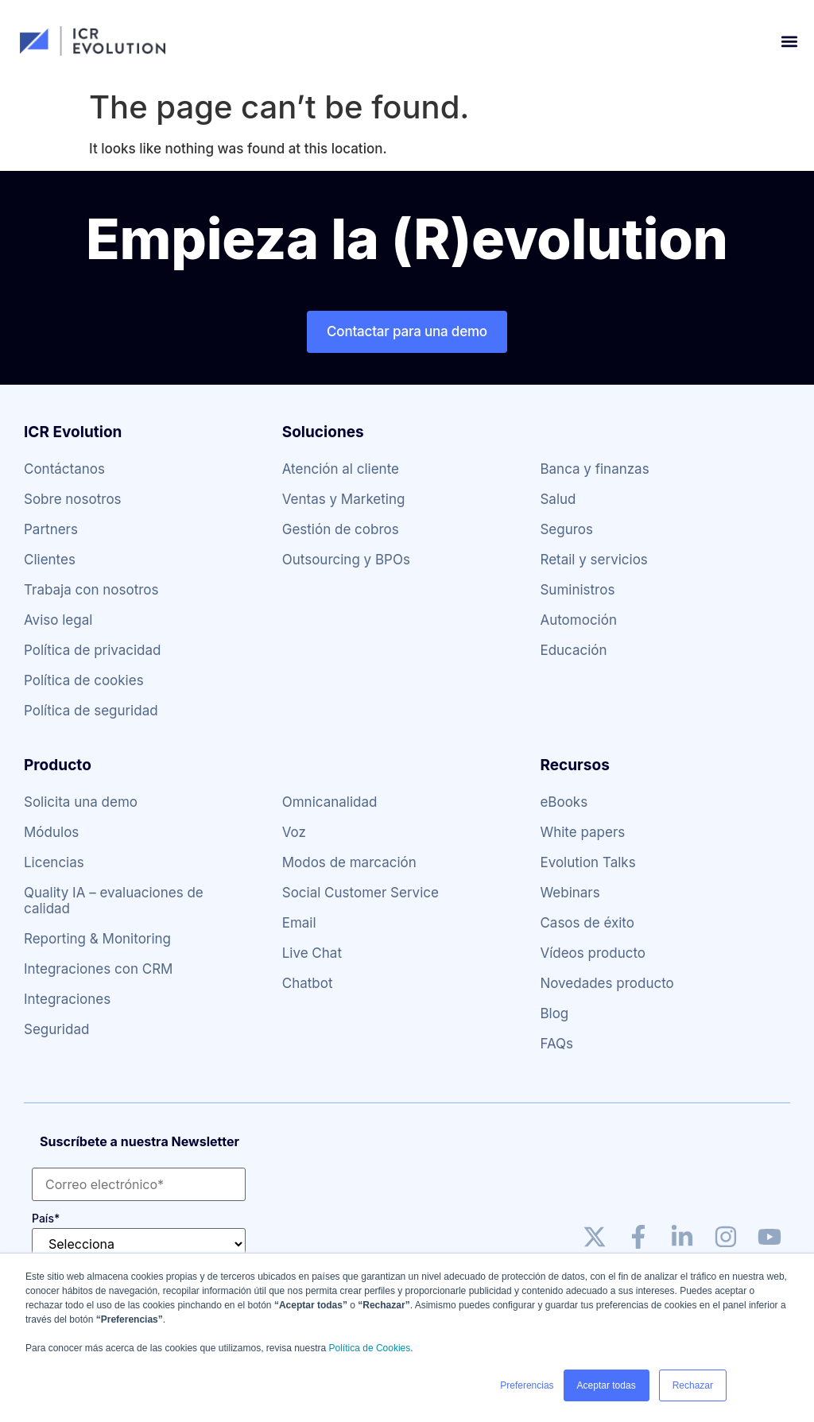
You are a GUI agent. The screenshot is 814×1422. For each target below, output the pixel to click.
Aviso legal (58, 620)
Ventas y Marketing (343, 499)
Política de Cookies (370, 1348)
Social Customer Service (360, 893)
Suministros (577, 590)
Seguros (566, 529)
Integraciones (67, 999)
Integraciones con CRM (98, 969)
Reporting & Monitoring (97, 939)
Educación (573, 650)
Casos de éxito (587, 923)
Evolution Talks (587, 862)
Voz (294, 832)
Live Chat (312, 953)
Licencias (54, 862)
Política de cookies (84, 680)
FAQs (556, 1044)
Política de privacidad (92, 650)
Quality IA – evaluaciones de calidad (114, 900)
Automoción (578, 620)
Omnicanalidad (330, 802)
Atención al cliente (340, 469)
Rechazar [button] (693, 1385)
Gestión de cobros (340, 529)
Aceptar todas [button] (606, 1385)
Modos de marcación (349, 862)
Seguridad (56, 1029)
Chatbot (307, 983)
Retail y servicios (593, 560)
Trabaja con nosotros (91, 590)
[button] (789, 41)
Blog (554, 1013)
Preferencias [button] (526, 1385)
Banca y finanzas (594, 469)
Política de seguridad (91, 711)
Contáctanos (64, 469)
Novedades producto (606, 983)
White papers (582, 832)
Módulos (51, 832)
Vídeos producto (592, 953)
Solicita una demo (81, 802)
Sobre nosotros (73, 499)
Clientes (50, 560)
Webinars (569, 893)
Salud (558, 499)
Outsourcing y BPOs (346, 560)
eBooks (563, 802)
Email (299, 923)
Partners (51, 529)
